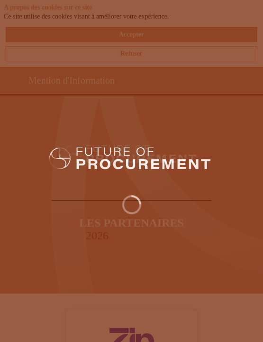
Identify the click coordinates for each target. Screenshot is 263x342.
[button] (14, 81)
